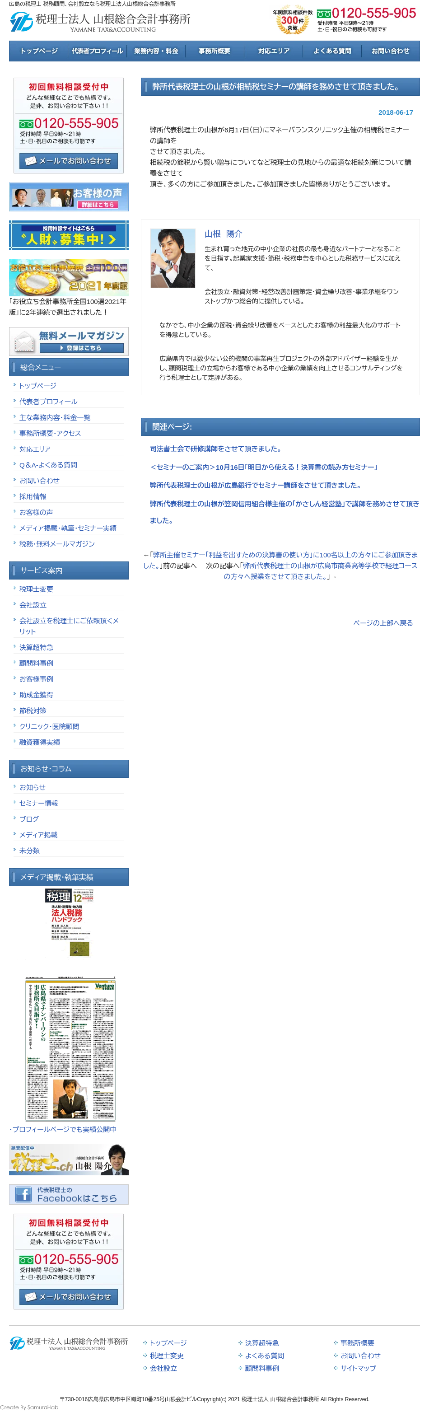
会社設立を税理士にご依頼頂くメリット (69, 626)
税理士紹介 (97, 51)
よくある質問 (264, 1356)
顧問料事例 (36, 663)
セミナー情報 (38, 803)
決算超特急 (36, 647)
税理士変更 (36, 589)
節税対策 (33, 711)
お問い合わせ (39, 481)
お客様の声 (36, 512)
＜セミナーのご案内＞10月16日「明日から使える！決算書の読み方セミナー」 (264, 467)
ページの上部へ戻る (383, 623)
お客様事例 (36, 679)
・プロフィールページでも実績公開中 (63, 1129)
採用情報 (33, 496)
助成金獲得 (36, 695)
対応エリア (273, 51)
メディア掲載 (38, 835)
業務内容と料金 (155, 51)
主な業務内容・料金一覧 (54, 417)
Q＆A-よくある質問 (48, 465)
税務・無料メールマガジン (57, 544)
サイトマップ (358, 1368)
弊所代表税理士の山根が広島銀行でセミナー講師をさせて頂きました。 (255, 485)
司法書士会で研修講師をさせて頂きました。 (215, 449)
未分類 (29, 851)
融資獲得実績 (39, 742)
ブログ (29, 819)
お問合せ (390, 51)
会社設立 (33, 605)
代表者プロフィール (48, 402)
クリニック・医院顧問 (49, 726)
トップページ (38, 51)
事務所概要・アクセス (50, 433)
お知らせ (32, 787)
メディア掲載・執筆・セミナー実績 (68, 528)
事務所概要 (214, 51)
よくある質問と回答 (332, 51)
